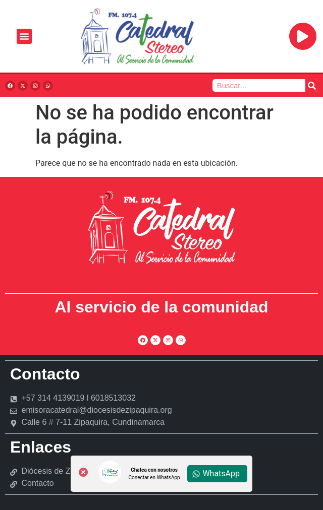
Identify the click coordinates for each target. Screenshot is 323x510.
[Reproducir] (303, 36)
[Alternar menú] (24, 36)
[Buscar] (311, 85)
